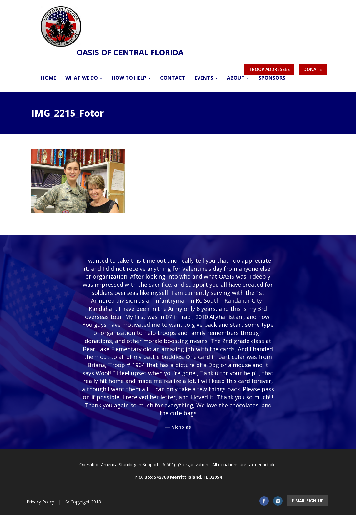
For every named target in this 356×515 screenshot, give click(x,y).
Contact (172, 77)
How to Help (131, 77)
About (238, 77)
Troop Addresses (269, 69)
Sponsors (271, 77)
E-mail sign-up (307, 500)
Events (206, 77)
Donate (312, 69)
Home (48, 77)
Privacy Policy (40, 502)
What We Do (83, 77)
